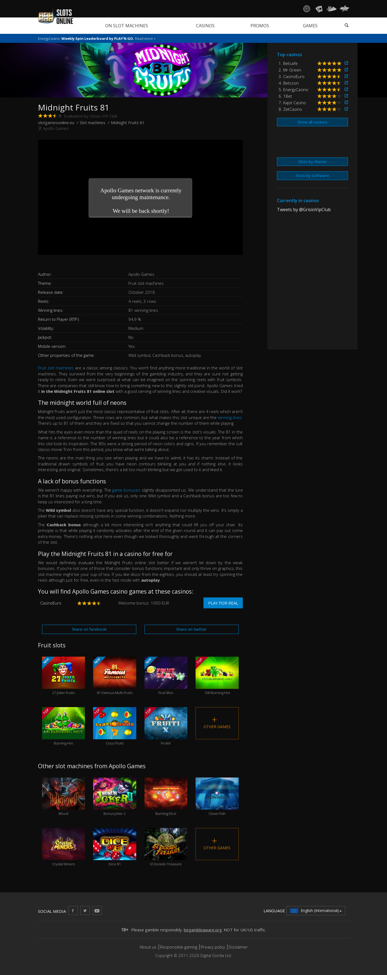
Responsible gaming (178, 947)
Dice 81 (114, 847)
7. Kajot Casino (292, 102)
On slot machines (126, 26)
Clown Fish (217, 796)
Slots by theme (312, 161)
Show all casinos (312, 122)
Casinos (205, 26)
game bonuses (126, 490)
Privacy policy (213, 947)
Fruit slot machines (56, 367)
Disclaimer (238, 947)
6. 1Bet (285, 96)
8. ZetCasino (290, 109)
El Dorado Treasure (166, 847)
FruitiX (166, 726)
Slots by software (312, 175)
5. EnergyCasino (293, 89)
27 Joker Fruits (63, 676)
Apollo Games (56, 128)
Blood (63, 796)
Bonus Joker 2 (114, 796)
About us (149, 947)
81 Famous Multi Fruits (114, 676)
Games (310, 26)
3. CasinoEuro (292, 76)
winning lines (229, 417)
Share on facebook (89, 629)
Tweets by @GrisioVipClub (304, 210)
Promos (259, 26)
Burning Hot (63, 726)
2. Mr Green (290, 69)
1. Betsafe (288, 63)
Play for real (223, 603)
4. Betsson (289, 82)
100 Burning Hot (217, 676)
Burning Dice (166, 796)
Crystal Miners (63, 847)
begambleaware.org (203, 929)
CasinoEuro (50, 603)
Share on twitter (191, 629)
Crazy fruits (114, 726)
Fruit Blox (166, 676)
